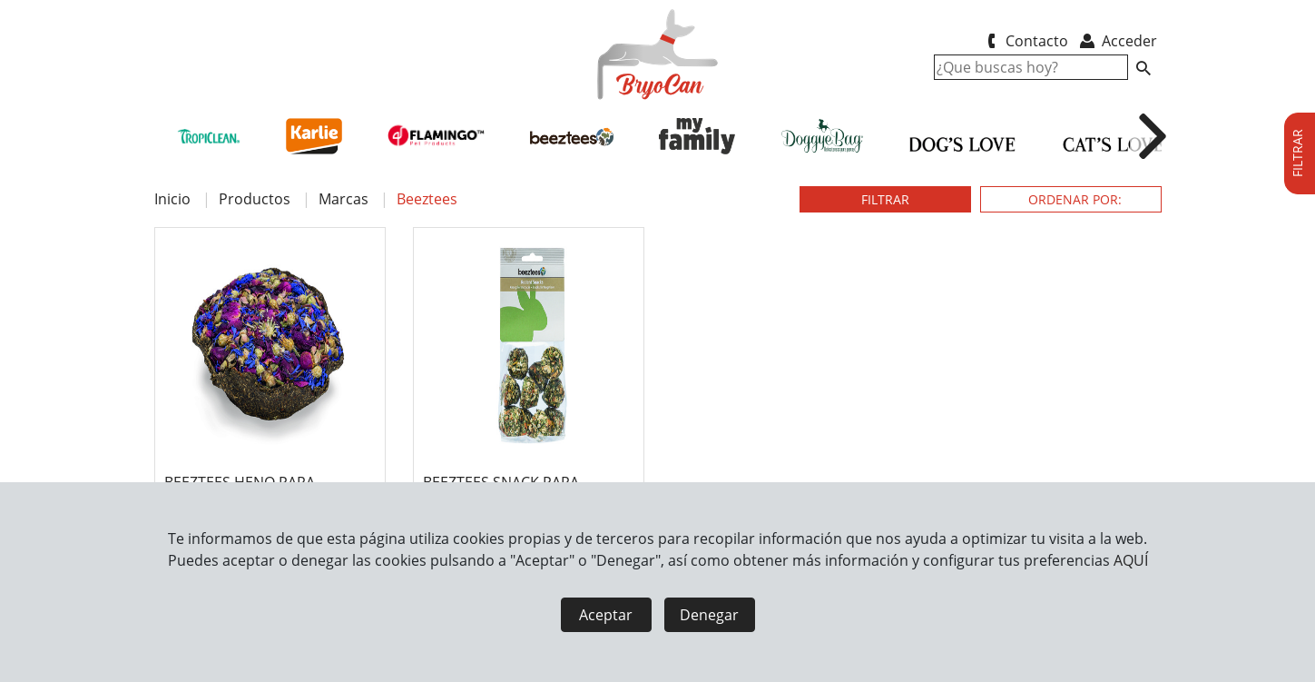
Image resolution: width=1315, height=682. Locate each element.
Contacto (1025, 41)
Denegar (709, 615)
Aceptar (606, 615)
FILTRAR (885, 199)
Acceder (1116, 41)
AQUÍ (1131, 560)
